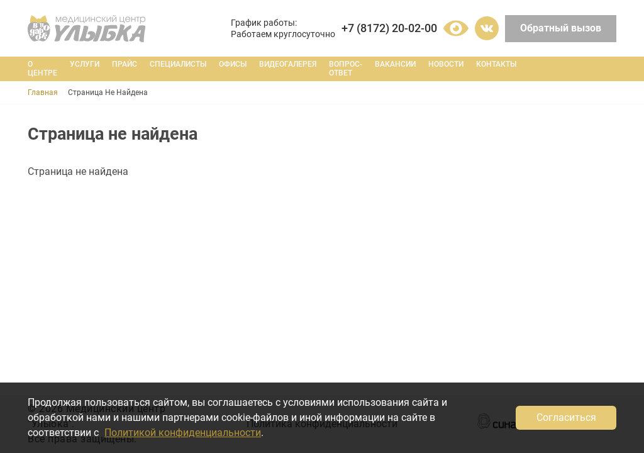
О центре (42, 68)
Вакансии (395, 64)
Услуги (84, 64)
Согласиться (566, 417)
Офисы (233, 64)
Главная (43, 92)
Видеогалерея (287, 64)
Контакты (496, 64)
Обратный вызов (560, 28)
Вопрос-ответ (345, 68)
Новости (446, 64)
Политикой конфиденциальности (182, 433)
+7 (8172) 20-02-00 (389, 28)
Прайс (124, 64)
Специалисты (178, 64)
